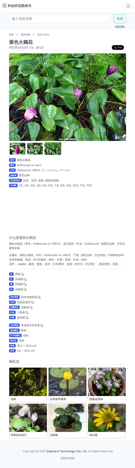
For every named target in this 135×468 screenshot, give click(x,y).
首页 (11, 34)
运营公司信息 (68, 458)
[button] (17, 148)
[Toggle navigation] (128, 6)
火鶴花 (70, 243)
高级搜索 (120, 26)
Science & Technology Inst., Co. (66, 451)
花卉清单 (25, 34)
